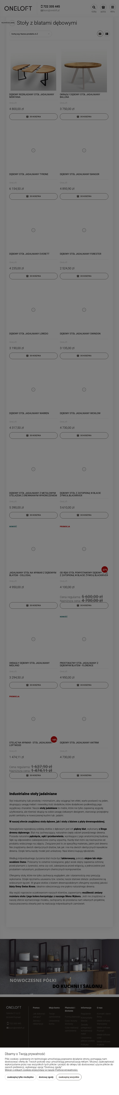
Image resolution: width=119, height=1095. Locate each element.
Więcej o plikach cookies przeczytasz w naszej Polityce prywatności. (41, 1070)
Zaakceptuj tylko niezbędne (20, 1077)
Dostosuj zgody (46, 1077)
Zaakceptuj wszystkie (69, 1077)
